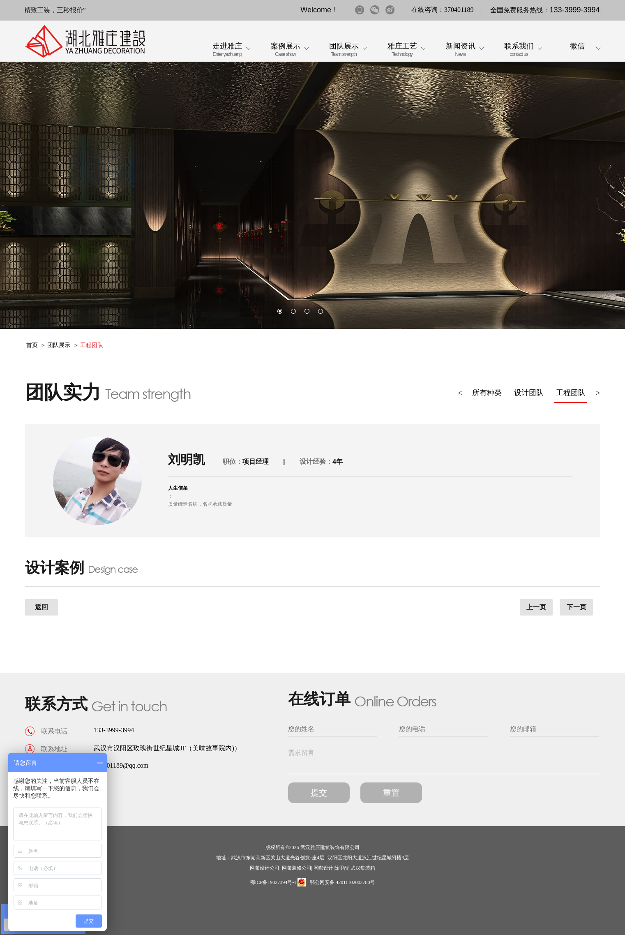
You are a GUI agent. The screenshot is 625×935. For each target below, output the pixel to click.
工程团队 (91, 345)
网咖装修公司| (297, 868)
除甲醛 (341, 868)
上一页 (536, 607)
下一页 (576, 607)
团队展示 (58, 345)
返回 (41, 607)
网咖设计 (323, 868)
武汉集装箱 (363, 868)
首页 (32, 345)
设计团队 (529, 393)
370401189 (458, 9)
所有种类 (487, 393)
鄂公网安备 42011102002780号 (336, 882)
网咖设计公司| (265, 868)
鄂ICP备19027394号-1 (273, 882)
